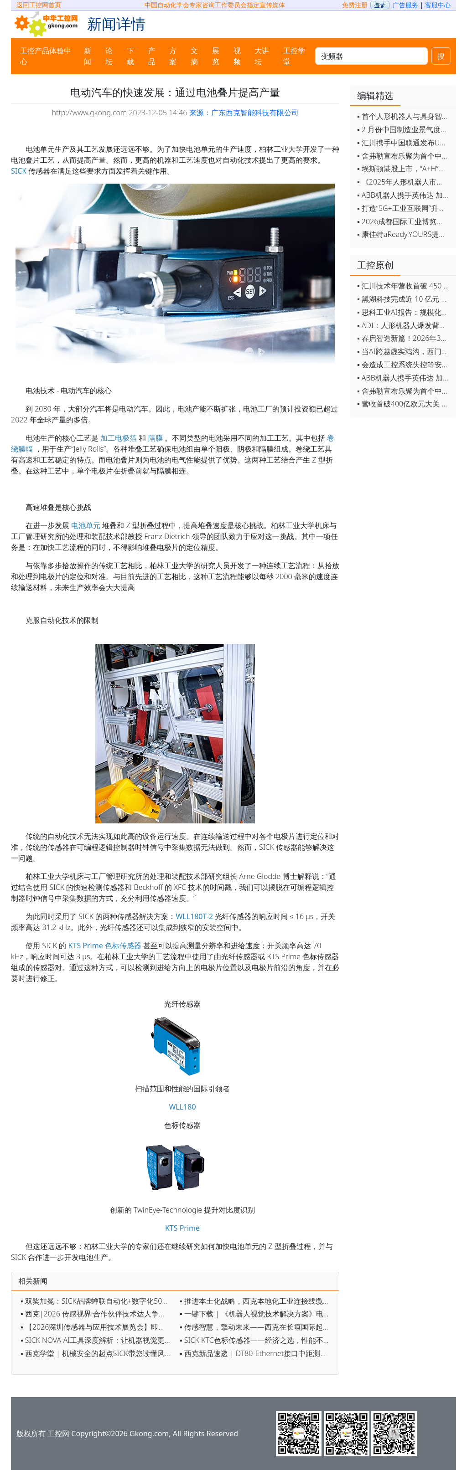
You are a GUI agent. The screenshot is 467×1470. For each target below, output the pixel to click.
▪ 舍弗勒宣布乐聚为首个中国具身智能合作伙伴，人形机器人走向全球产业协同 (404, 156)
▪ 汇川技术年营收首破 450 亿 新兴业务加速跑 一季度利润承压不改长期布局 (404, 286)
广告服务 (405, 4)
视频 (237, 56)
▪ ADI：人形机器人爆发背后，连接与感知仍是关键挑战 (404, 325)
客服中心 (438, 4)
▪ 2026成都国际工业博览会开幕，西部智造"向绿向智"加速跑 (404, 221)
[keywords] (371, 56)
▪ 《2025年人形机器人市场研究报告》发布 (404, 182)
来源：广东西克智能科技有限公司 (244, 113)
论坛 (109, 56)
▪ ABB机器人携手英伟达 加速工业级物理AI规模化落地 (404, 195)
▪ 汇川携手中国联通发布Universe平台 (404, 143)
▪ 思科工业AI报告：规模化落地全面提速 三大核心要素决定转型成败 (404, 312)
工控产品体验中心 (45, 56)
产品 (152, 56)
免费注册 (355, 4)
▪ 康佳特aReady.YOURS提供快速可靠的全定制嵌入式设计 (404, 234)
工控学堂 (294, 56)
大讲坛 (261, 56)
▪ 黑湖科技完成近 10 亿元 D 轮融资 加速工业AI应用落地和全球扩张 (404, 299)
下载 (130, 56)
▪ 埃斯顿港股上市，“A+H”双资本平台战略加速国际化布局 (404, 169)
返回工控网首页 (38, 4)
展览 (215, 56)
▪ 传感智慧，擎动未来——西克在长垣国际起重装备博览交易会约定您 (257, 1327)
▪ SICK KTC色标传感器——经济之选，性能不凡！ (257, 1340)
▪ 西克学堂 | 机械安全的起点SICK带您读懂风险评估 (98, 1353)
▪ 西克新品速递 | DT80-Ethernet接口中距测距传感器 (257, 1353)
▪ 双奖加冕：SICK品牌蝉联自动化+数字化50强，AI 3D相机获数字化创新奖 (98, 1301)
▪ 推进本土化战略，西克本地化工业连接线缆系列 (257, 1301)
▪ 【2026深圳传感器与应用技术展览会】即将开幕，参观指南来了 (98, 1327)
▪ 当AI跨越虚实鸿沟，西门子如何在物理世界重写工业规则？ (404, 351)
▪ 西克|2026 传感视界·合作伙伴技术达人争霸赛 (97, 1314)
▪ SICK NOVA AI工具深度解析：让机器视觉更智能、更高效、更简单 (98, 1340)
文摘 (194, 56)
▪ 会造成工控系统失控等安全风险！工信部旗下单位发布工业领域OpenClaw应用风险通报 (404, 365)
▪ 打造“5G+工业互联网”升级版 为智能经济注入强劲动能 (404, 208)
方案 (172, 56)
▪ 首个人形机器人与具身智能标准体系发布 (404, 116)
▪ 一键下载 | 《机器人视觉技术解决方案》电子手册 (257, 1314)
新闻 (87, 56)
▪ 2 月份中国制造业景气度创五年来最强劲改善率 (404, 129)
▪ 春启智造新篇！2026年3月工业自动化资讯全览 (404, 338)
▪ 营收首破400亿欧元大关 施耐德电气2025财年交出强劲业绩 (404, 404)
